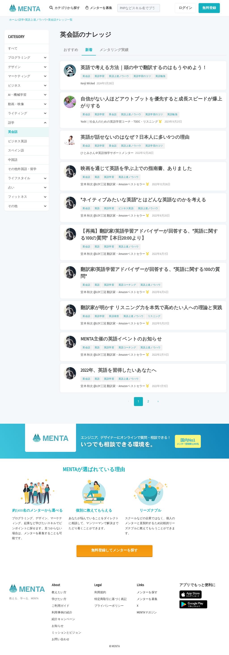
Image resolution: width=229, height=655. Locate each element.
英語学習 (100, 76)
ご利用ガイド (60, 605)
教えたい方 (59, 591)
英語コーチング (127, 285)
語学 (21, 19)
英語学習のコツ (142, 76)
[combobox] (138, 8)
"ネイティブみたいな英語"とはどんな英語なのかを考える (143, 200)
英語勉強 (160, 76)
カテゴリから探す (64, 8)
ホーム (13, 19)
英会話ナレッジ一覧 (60, 19)
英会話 (12, 132)
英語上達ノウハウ (36, 19)
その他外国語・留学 (22, 169)
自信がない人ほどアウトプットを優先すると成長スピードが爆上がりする (151, 102)
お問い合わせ (60, 639)
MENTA (116, 645)
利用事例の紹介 (62, 612)
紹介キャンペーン (63, 619)
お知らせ (58, 625)
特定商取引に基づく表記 (110, 598)
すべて (12, 48)
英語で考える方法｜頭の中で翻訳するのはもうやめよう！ (144, 67)
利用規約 (100, 591)
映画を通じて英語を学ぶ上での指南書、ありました (136, 168)
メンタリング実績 (114, 50)
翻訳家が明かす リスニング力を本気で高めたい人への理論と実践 (151, 307)
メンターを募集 (98, 8)
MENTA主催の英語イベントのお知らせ (121, 339)
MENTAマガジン (147, 612)
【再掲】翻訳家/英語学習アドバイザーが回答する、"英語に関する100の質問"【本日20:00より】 (149, 235)
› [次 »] (158, 401)
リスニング (154, 316)
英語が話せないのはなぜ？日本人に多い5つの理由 (135, 137)
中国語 (12, 160)
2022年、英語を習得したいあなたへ (119, 370)
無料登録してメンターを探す (114, 550)
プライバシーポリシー (109, 605)
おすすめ (71, 50)
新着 (88, 50)
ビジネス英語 (17, 141)
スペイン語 (16, 150)
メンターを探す (147, 591)
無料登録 (209, 8)
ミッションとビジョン (66, 632)
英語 (97, 177)
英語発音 (114, 316)
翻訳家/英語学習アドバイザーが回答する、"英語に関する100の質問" (150, 273)
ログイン (185, 8)
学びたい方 (59, 598)
